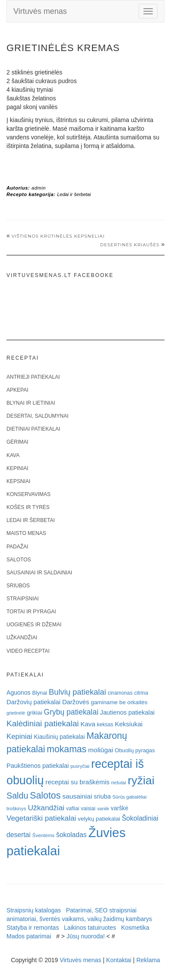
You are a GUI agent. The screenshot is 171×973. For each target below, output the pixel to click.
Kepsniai (18, 481)
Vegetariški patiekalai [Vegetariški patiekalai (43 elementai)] (41, 818)
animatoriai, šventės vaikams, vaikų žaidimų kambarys (79, 918)
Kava (12, 455)
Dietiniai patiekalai (33, 429)
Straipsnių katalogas (33, 910)
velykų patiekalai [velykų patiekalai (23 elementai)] (99, 818)
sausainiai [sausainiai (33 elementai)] (77, 796)
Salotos (18, 560)
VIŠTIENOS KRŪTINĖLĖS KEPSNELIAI (58, 236)
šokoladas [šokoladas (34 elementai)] (71, 834)
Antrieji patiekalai (33, 377)
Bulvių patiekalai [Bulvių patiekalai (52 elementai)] (77, 691)
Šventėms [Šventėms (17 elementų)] (43, 835)
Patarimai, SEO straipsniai (101, 910)
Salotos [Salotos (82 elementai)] (45, 795)
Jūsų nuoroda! (85, 936)
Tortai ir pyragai (31, 612)
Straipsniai (22, 599)
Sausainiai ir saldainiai (39, 573)
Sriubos (18, 586)
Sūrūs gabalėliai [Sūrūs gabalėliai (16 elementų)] (129, 796)
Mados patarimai (28, 936)
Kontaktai (118, 960)
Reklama (148, 960)
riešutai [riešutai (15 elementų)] (118, 782)
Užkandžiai (21, 638)
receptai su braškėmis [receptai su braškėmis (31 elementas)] (77, 782)
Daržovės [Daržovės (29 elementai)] (75, 702)
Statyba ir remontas (32, 927)
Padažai (17, 547)
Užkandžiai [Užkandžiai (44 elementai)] (46, 807)
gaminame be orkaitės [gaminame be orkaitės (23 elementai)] (119, 702)
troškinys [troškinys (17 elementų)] (16, 808)
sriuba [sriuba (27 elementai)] (102, 796)
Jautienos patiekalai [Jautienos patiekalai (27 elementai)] (127, 712)
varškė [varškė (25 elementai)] (120, 808)
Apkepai (17, 390)
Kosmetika (135, 927)
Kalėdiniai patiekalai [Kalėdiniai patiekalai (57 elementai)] (42, 723)
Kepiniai (17, 468)
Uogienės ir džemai (33, 625)
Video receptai (28, 651)
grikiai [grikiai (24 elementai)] (34, 712)
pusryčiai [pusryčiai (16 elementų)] (79, 766)
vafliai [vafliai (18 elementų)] (72, 808)
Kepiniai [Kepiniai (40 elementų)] (19, 736)
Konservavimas (28, 494)
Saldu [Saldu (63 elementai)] (17, 795)
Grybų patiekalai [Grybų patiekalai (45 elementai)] (71, 712)
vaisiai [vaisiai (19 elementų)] (88, 808)
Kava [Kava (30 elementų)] (87, 724)
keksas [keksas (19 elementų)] (105, 725)
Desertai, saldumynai (37, 416)
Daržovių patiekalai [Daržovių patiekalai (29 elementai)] (33, 702)
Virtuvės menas (40, 11)
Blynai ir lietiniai (30, 403)
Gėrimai (17, 442)
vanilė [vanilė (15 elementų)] (103, 808)
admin (39, 187)
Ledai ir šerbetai (74, 194)
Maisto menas (26, 533)
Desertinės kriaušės (130, 245)
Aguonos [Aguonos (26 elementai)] (18, 692)
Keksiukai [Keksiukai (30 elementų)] (128, 724)
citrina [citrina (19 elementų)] (141, 693)
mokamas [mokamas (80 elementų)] (66, 749)
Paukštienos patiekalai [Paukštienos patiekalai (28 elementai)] (37, 765)
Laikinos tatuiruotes (90, 927)
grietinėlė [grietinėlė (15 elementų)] (15, 712)
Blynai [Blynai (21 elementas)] (39, 692)
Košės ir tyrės (28, 507)
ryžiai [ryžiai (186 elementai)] (141, 780)
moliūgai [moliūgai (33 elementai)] (100, 750)
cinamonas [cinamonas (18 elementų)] (120, 693)
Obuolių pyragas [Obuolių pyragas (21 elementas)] (135, 750)
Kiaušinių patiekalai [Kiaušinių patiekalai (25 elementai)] (59, 737)
